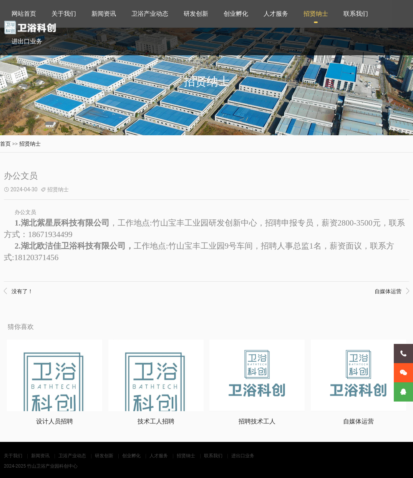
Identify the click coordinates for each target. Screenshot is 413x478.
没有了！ (18, 291)
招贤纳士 (316, 13)
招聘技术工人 (257, 421)
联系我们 (355, 13)
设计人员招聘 (54, 421)
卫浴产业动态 (149, 13)
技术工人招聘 (156, 421)
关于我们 (63, 13)
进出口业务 (27, 41)
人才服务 (276, 13)
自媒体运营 (392, 291)
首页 (5, 144)
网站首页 (24, 13)
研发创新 (196, 13)
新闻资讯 (103, 13)
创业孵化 (236, 13)
